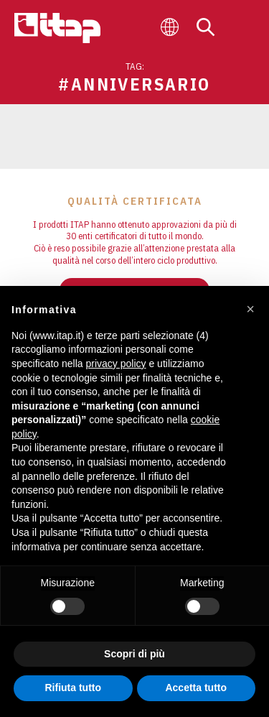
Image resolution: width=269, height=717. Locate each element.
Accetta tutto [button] (196, 687)
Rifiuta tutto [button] (72, 687)
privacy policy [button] (116, 363)
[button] (250, 308)
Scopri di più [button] (134, 654)
